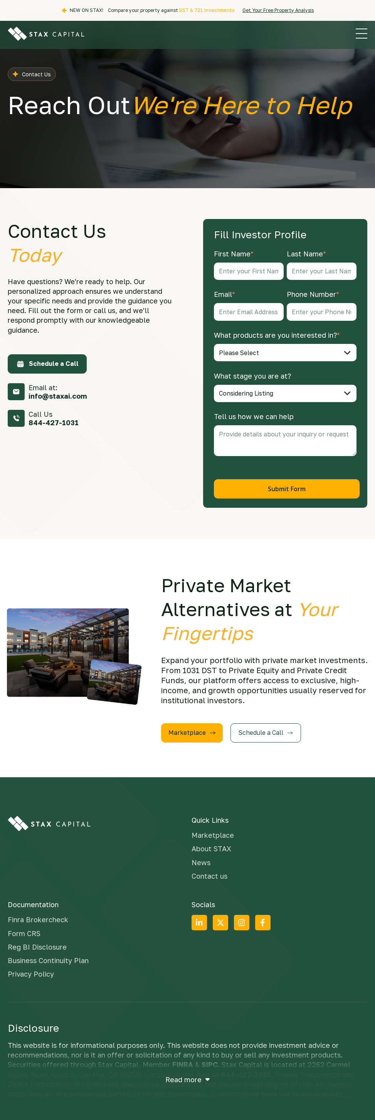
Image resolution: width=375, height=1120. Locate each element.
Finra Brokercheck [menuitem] (38, 917)
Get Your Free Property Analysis (277, 10)
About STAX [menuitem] (211, 846)
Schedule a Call (47, 363)
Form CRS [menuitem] (24, 930)
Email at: (58, 391)
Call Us (54, 418)
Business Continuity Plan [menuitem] (48, 957)
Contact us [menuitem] (209, 873)
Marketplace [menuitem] (213, 833)
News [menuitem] (201, 860)
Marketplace (192, 730)
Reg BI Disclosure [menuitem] (37, 944)
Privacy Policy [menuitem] (31, 971)
